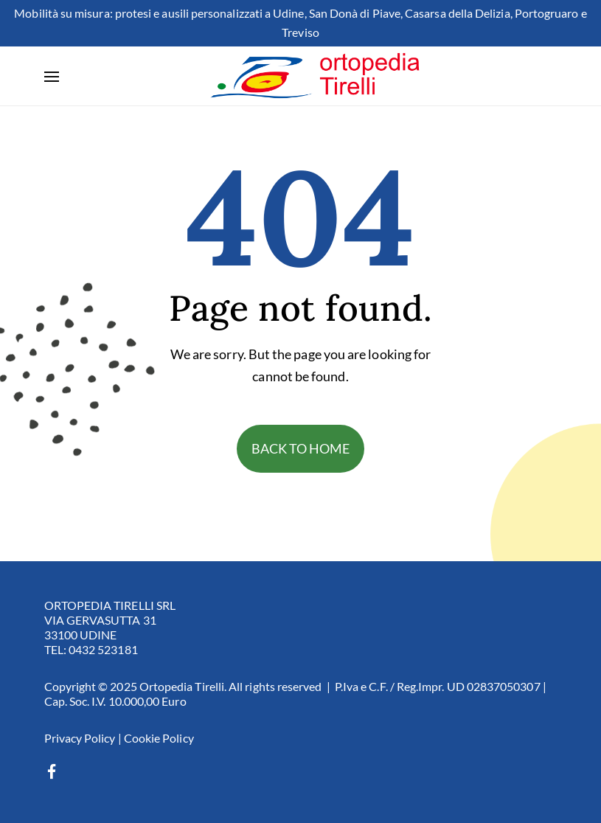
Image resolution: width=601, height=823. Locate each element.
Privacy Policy (80, 738)
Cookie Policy (159, 738)
